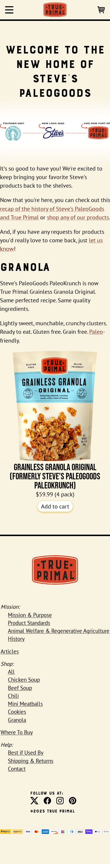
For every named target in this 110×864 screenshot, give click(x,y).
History (16, 638)
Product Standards (29, 622)
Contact (17, 768)
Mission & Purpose (30, 614)
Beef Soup (20, 687)
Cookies (17, 711)
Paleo (96, 332)
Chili (13, 695)
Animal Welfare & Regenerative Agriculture (58, 630)
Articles (10, 651)
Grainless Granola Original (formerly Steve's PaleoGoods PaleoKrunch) (55, 420)
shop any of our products (78, 217)
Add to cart (55, 506)
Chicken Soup (24, 679)
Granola (17, 719)
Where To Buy (17, 732)
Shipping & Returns (30, 760)
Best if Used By (25, 752)
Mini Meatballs (25, 703)
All (11, 671)
